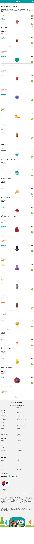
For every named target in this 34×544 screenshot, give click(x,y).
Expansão (2, 418)
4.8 (32, 139)
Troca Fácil (2, 428)
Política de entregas (4, 425)
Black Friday (3, 450)
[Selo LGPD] (4, 491)
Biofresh (2, 449)
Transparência (19, 418)
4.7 (32, 64)
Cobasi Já (18, 434)
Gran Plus (18, 451)
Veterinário (19, 440)
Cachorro (2, 459)
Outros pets (3, 463)
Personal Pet (3, 441)
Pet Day (2, 453)
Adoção (18, 441)
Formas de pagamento (5, 426)
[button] (31, 4)
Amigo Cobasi (3, 432)
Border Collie (19, 469)
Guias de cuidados (4, 454)
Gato (18, 459)
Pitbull (2, 469)
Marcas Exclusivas (4, 447)
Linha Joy (18, 447)
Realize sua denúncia (4, 419)
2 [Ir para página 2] (18, 397)
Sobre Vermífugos (4, 451)
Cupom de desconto (20, 449)
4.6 (32, 253)
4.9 (32, 45)
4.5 (32, 215)
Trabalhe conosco (4, 416)
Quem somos (3, 412)
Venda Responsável (20, 415)
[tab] (1, 16)
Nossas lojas (19, 412)
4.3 (32, 328)
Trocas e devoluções (20, 426)
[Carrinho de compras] (32, 1)
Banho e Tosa (3, 440)
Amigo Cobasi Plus (20, 432)
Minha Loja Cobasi (20, 453)
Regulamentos (19, 424)
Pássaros (2, 460)
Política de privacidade (21, 425)
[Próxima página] (21, 397)
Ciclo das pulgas (19, 450)
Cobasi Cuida (3, 435)
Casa (18, 460)
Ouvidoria (18, 428)
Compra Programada (4, 434)
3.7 (32, 158)
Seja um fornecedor (20, 416)
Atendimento (3, 424)
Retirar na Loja (19, 435)
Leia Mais (2, 11)
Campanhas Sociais (4, 415)
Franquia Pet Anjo (4, 443)
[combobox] (17, 4)
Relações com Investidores (21, 419)
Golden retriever (3, 470)
